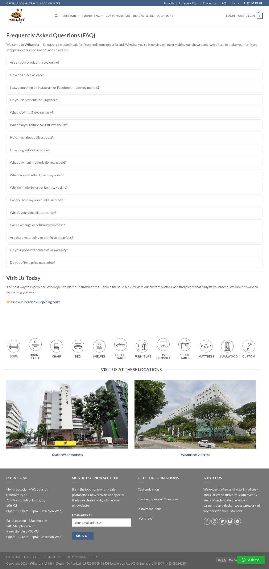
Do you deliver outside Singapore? (34, 100)
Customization (118, 15)
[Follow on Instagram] (248, 3)
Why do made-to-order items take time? (39, 187)
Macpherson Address (67, 455)
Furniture (70, 16)
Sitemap (235, 3)
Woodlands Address (195, 455)
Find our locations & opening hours (36, 302)
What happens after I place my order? (36, 175)
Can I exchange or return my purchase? (37, 225)
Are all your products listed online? (34, 62)
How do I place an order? (28, 75)
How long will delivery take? (30, 150)
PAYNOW (145, 519)
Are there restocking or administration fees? (41, 237)
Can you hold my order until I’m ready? (37, 200)
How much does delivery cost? (32, 137)
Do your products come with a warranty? (39, 250)
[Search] (56, 16)
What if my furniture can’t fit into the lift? (39, 125)
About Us (169, 3)
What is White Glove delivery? (31, 112)
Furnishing (92, 16)
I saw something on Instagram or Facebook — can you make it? (54, 87)
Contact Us (209, 3)
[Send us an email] (256, 3)
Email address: (82, 515)
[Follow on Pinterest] (260, 3)
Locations (165, 15)
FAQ (223, 3)
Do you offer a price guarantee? (32, 262)
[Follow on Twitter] (252, 3)
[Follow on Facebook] (244, 3)
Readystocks (143, 15)
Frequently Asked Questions (158, 499)
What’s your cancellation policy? (33, 212)
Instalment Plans (188, 3)
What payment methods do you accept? (38, 162)
